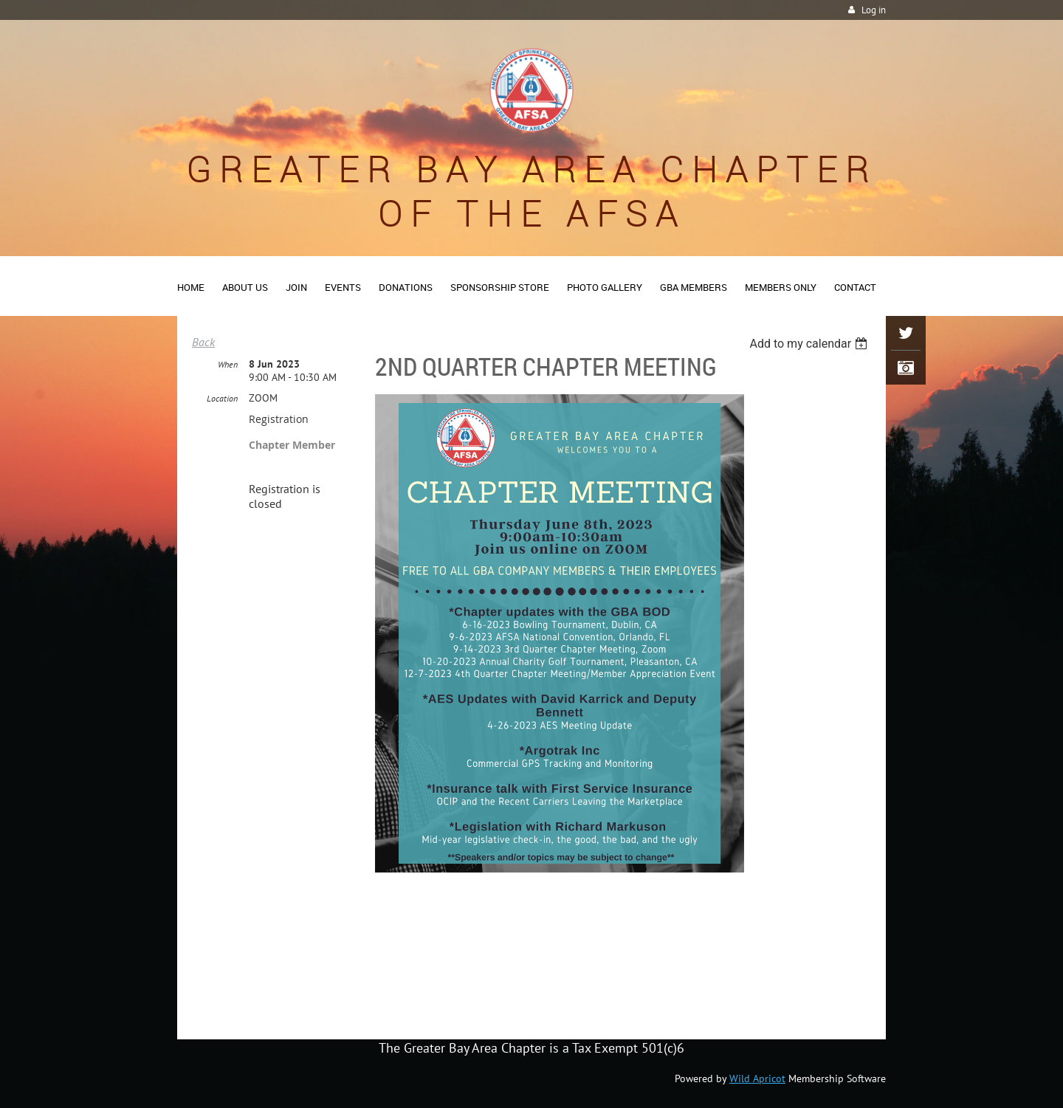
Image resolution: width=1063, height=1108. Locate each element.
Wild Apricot (757, 1078)
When (228, 364)
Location (222, 398)
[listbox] (810, 343)
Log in (873, 10)
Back (203, 341)
